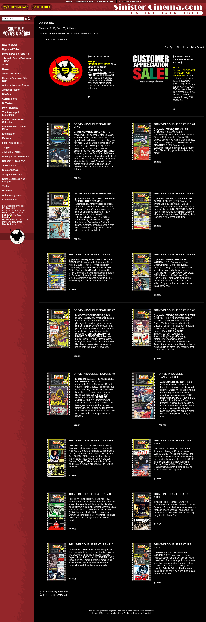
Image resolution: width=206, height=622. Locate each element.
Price (193, 47)
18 (54, 28)
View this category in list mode (54, 591)
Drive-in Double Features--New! (79, 34)
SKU (178, 47)
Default (200, 47)
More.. (96, 34)
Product (186, 47)
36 (58, 28)
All (68, 28)
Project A (146, 613)
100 (63, 28)
